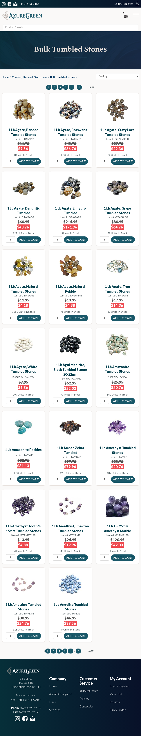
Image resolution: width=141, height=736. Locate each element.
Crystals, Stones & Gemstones (29, 77)
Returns (115, 702)
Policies (84, 698)
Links (52, 702)
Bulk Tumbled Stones (63, 77)
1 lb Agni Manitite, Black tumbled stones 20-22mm (70, 369)
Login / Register (119, 686)
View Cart (116, 694)
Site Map (55, 710)
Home (5, 77)
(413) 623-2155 (29, 3)
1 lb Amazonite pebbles (23, 450)
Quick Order (118, 710)
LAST (92, 87)
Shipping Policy (88, 690)
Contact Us (86, 706)
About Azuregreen (60, 694)
